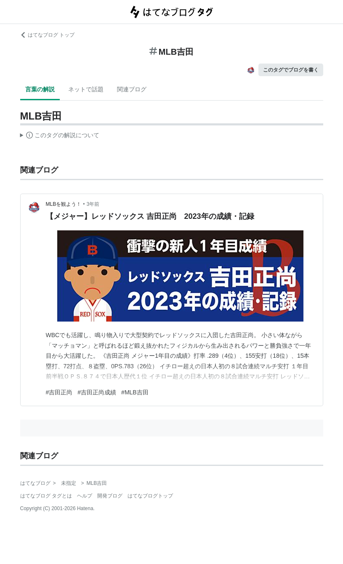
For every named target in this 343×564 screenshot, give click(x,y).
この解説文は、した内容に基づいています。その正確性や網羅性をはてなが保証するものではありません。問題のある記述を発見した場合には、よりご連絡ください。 (60, 136)
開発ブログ (109, 496)
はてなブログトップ (150, 496)
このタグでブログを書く (291, 70)
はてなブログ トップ (47, 35)
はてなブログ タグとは (46, 496)
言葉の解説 (40, 89)
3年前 (92, 204)
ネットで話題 (86, 89)
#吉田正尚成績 (96, 392)
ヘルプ (84, 496)
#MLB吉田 (135, 392)
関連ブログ (131, 89)
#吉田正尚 (59, 392)
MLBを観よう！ (64, 204)
